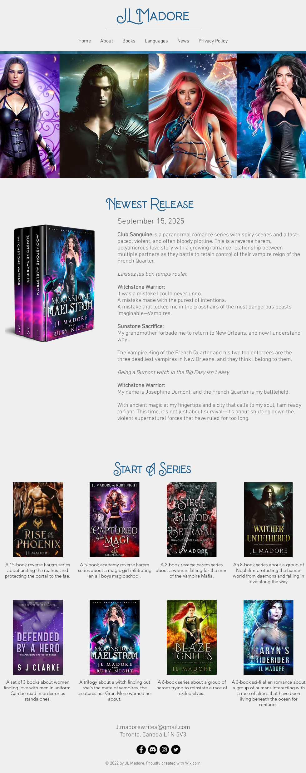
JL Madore (153, 16)
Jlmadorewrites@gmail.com (153, 727)
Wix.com (192, 763)
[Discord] (152, 749)
